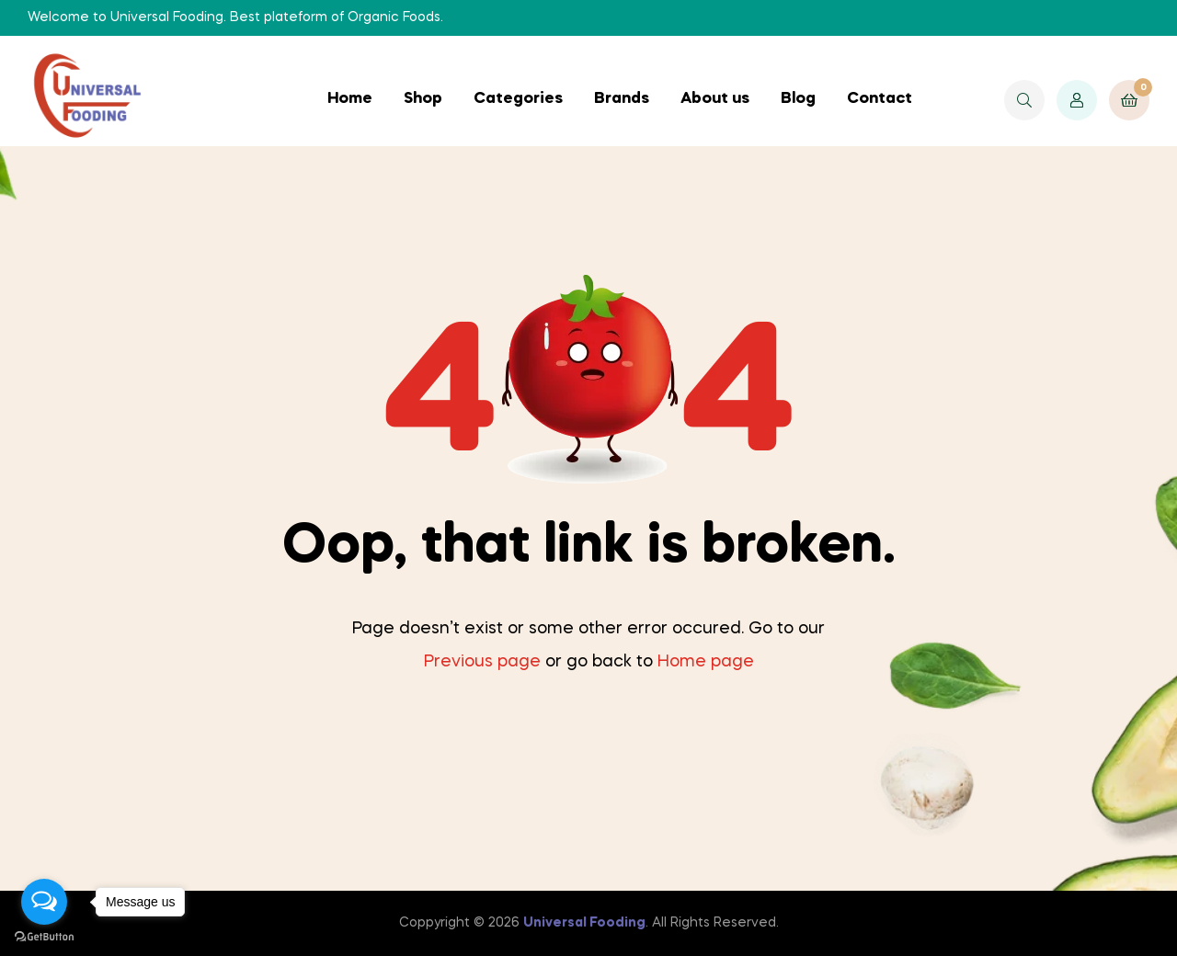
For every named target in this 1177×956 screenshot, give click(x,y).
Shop (423, 99)
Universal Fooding (584, 922)
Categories (518, 99)
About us (714, 99)
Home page (705, 662)
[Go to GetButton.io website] (44, 937)
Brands (621, 99)
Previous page (482, 662)
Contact (879, 99)
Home (349, 99)
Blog (798, 99)
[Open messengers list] (44, 902)
